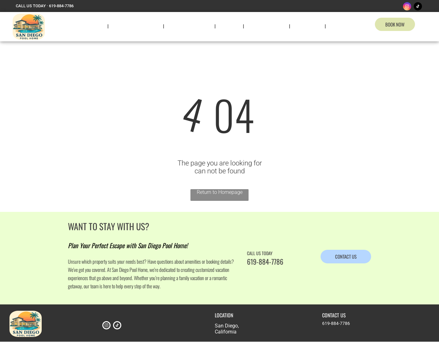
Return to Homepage (220, 192)
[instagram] (407, 7)
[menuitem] (96, 26)
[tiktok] (418, 7)
